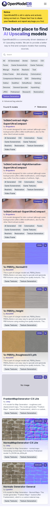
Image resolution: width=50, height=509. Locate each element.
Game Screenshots (12, 142)
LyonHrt (9, 489)
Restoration (19, 146)
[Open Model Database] (17, 4)
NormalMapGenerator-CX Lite (20, 442)
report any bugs (29, 21)
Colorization (29, 138)
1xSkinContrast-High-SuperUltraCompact (15, 122)
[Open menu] (45, 3)
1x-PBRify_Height (13, 310)
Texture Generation (35, 146)
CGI (19, 138)
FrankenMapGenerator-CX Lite (21, 398)
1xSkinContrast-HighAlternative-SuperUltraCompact (22, 166)
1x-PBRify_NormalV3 (15, 267)
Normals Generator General (19, 486)
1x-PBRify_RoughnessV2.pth (20, 354)
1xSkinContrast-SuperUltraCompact (24, 211)
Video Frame (10, 149)
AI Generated (10, 138)
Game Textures (29, 142)
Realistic (8, 146)
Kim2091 (9, 270)
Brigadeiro (10, 126)
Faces (39, 138)
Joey (8, 402)
